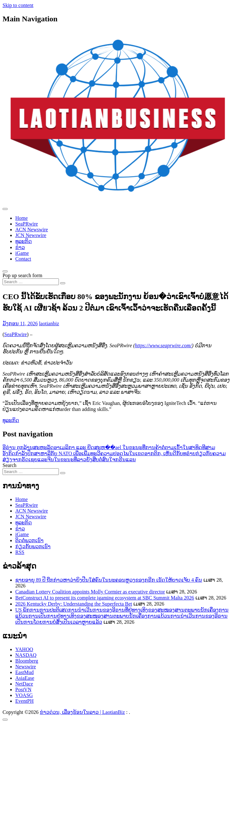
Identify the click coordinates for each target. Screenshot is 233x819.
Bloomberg (26, 661)
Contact (23, 259)
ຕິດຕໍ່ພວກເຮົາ (29, 540)
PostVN (23, 689)
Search (10, 465)
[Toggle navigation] (5, 209)
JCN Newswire (30, 235)
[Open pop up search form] (5, 271)
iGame (22, 253)
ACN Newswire (31, 229)
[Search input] (31, 281)
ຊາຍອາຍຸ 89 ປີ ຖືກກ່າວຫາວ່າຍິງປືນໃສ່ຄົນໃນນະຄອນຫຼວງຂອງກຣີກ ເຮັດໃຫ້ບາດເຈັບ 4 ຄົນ (108, 580)
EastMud (24, 672)
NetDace (24, 683)
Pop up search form (22, 275)
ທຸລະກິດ (23, 241)
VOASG (24, 695)
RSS (19, 552)
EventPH (24, 701)
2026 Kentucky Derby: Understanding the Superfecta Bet (73, 604)
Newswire (25, 666)
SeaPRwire (26, 223)
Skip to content (18, 5)
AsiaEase (24, 678)
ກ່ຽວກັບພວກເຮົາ (33, 546)
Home (21, 218)
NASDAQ (26, 655)
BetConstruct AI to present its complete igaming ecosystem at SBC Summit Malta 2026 (104, 597)
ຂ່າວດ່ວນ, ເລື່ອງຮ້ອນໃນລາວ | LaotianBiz (82, 712)
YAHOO (24, 649)
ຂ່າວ (20, 247)
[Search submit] (62, 283)
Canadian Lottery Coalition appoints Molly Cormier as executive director (90, 591)
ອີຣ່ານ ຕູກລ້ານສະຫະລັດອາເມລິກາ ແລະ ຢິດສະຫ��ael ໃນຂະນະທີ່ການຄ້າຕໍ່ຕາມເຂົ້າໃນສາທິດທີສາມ (109, 447)
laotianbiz (49, 323)
